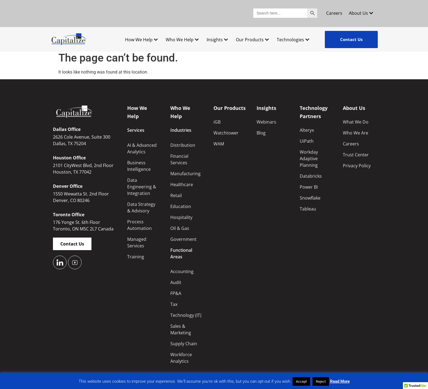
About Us (361, 13)
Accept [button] (301, 381)
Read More (340, 381)
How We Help (141, 40)
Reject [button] (321, 381)
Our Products (252, 40)
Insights (217, 40)
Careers (334, 13)
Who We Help (182, 40)
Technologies (293, 40)
